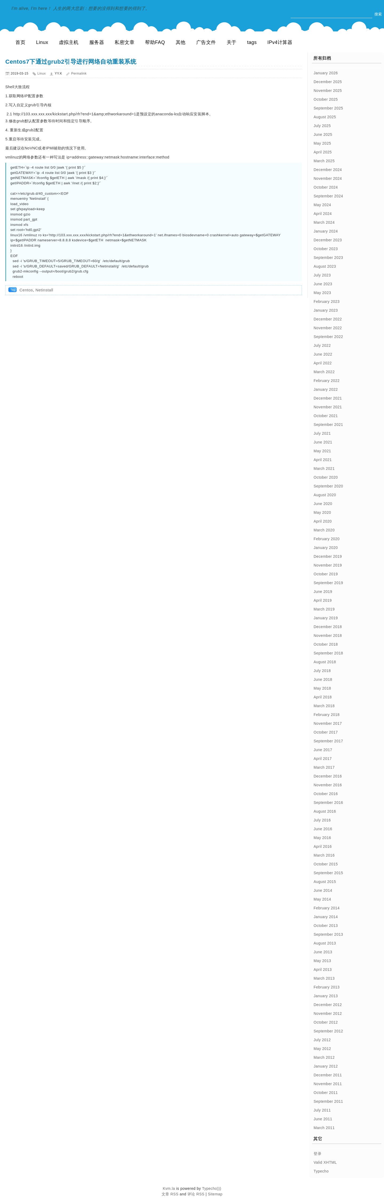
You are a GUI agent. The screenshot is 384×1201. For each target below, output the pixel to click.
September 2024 (328, 196)
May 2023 (322, 293)
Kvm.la (169, 1188)
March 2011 (324, 1128)
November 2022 (328, 328)
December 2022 (328, 319)
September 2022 (328, 337)
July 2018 (322, 671)
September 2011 (328, 1101)
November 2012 (328, 1013)
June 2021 (323, 442)
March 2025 (324, 161)
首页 (20, 42)
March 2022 (324, 372)
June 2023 (323, 284)
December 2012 (328, 1005)
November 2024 (328, 178)
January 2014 (326, 917)
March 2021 (324, 468)
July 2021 (322, 433)
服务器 (96, 42)
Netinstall (44, 290)
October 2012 (326, 1022)
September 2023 (328, 257)
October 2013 (326, 925)
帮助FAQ (155, 42)
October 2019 (326, 574)
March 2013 (324, 978)
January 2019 (326, 618)
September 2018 (328, 653)
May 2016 (322, 838)
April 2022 (323, 363)
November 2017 (328, 723)
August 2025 (325, 117)
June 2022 (323, 354)
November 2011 (328, 1084)
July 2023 (322, 275)
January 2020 (326, 547)
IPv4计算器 (280, 42)
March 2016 (324, 855)
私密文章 (124, 42)
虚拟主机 (69, 42)
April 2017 (323, 758)
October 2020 (326, 477)
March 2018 (324, 706)
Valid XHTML (325, 1162)
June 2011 (323, 1119)
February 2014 (327, 908)
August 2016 (325, 811)
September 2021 (328, 424)
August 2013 (325, 943)
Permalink (79, 73)
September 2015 (328, 873)
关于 (232, 42)
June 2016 (323, 829)
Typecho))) (211, 1188)
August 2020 (325, 495)
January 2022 (326, 389)
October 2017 (326, 732)
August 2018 (325, 662)
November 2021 (328, 407)
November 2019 (328, 565)
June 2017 (323, 750)
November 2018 (328, 635)
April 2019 (323, 600)
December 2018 (328, 627)
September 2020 (328, 486)
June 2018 (323, 679)
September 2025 (328, 108)
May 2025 (322, 143)
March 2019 (324, 609)
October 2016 (326, 794)
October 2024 (326, 187)
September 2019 (328, 583)
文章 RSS (170, 1194)
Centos (26, 290)
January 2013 (326, 996)
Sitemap (215, 1194)
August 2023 (325, 266)
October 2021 (326, 416)
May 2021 (322, 451)
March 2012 (324, 1057)
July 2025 (322, 126)
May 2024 (322, 205)
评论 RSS (196, 1194)
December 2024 (328, 170)
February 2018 (327, 715)
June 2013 (323, 952)
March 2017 (324, 767)
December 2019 (328, 556)
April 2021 (323, 460)
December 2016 (328, 776)
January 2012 (326, 1066)
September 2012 (328, 1031)
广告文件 (206, 42)
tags (252, 42)
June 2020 (323, 504)
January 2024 (326, 231)
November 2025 (328, 90)
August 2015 (325, 882)
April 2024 (323, 213)
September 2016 (328, 802)
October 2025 (326, 99)
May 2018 (322, 688)
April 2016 (323, 846)
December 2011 (328, 1075)
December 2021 (328, 398)
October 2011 (326, 1092)
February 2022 (327, 380)
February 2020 (327, 539)
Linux (42, 42)
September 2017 (328, 741)
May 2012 (322, 1049)
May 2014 (322, 899)
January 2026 (326, 73)
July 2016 (322, 820)
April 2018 (323, 697)
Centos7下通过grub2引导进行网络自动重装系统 (70, 61)
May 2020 (322, 512)
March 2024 (324, 222)
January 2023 (326, 310)
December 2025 (328, 82)
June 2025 (323, 134)
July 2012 (322, 1040)
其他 (181, 42)
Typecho (321, 1171)
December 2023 (328, 240)
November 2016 (328, 785)
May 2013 (322, 961)
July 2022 (322, 345)
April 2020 (323, 521)
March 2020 (324, 530)
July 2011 (322, 1110)
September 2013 (328, 934)
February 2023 (327, 301)
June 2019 (323, 591)
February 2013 (327, 987)
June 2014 (323, 890)
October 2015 (326, 864)
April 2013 (323, 969)
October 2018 (326, 644)
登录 (317, 1153)
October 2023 (326, 249)
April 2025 (323, 152)
